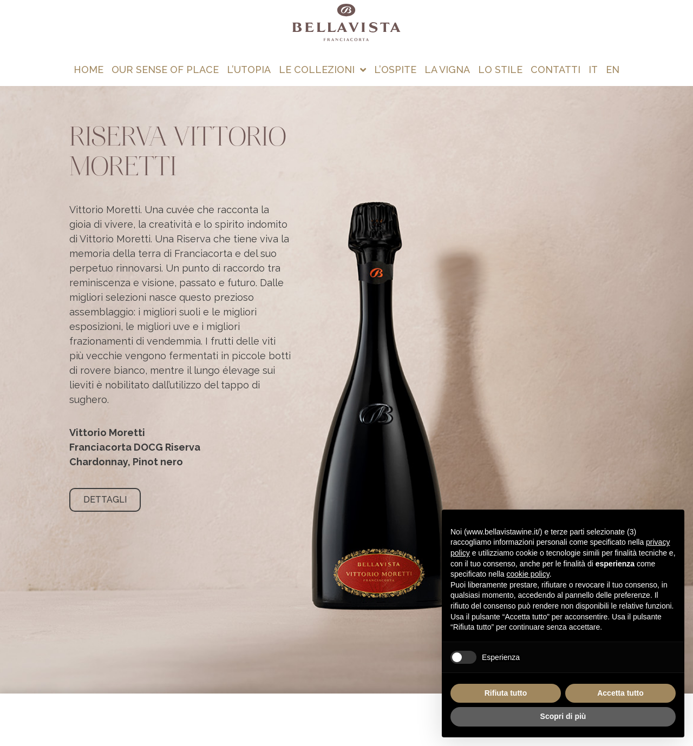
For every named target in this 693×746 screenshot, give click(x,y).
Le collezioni (322, 70)
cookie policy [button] (528, 574)
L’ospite (395, 69)
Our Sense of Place (165, 69)
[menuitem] (593, 69)
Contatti (555, 69)
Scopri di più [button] (563, 716)
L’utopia (249, 69)
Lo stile (500, 69)
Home (88, 69)
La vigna (447, 69)
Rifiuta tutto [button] (506, 693)
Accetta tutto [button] (620, 693)
